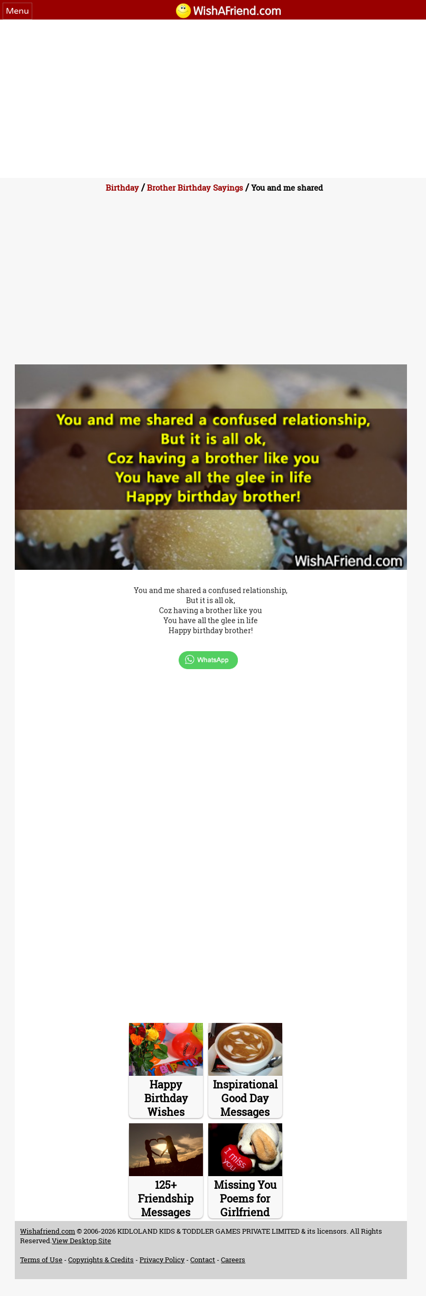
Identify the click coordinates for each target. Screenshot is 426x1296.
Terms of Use (41, 1259)
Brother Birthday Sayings (195, 187)
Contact (202, 1259)
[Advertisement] (213, 99)
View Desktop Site (81, 1240)
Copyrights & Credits (101, 1259)
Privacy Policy (162, 1259)
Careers (233, 1259)
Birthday (122, 187)
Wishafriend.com (47, 1231)
